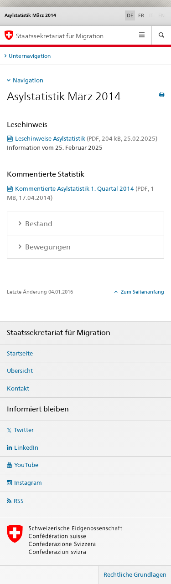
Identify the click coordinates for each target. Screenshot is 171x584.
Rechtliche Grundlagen (135, 574)
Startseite (20, 353)
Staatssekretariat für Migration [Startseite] (60, 36)
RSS (19, 500)
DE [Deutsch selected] (130, 15)
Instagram (28, 482)
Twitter (24, 429)
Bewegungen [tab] (47, 247)
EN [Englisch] (162, 15)
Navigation (28, 80)
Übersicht (20, 370)
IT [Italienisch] (152, 15)
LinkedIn (26, 447)
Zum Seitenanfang (141, 292)
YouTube (26, 464)
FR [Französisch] (141, 15)
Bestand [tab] (37, 223)
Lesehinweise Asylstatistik (86, 138)
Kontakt (18, 388)
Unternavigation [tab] (30, 55)
